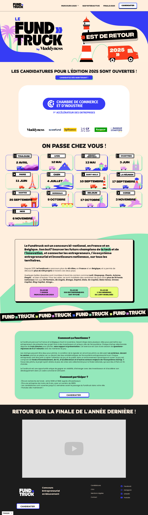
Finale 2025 (109, 6)
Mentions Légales (97, 493)
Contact (94, 497)
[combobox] (7, 513)
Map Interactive (91, 6)
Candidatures (96, 485)
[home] (18, 5)
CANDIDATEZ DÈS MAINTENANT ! (74, 77)
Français (6, 513)
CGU (92, 489)
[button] (70, 6)
